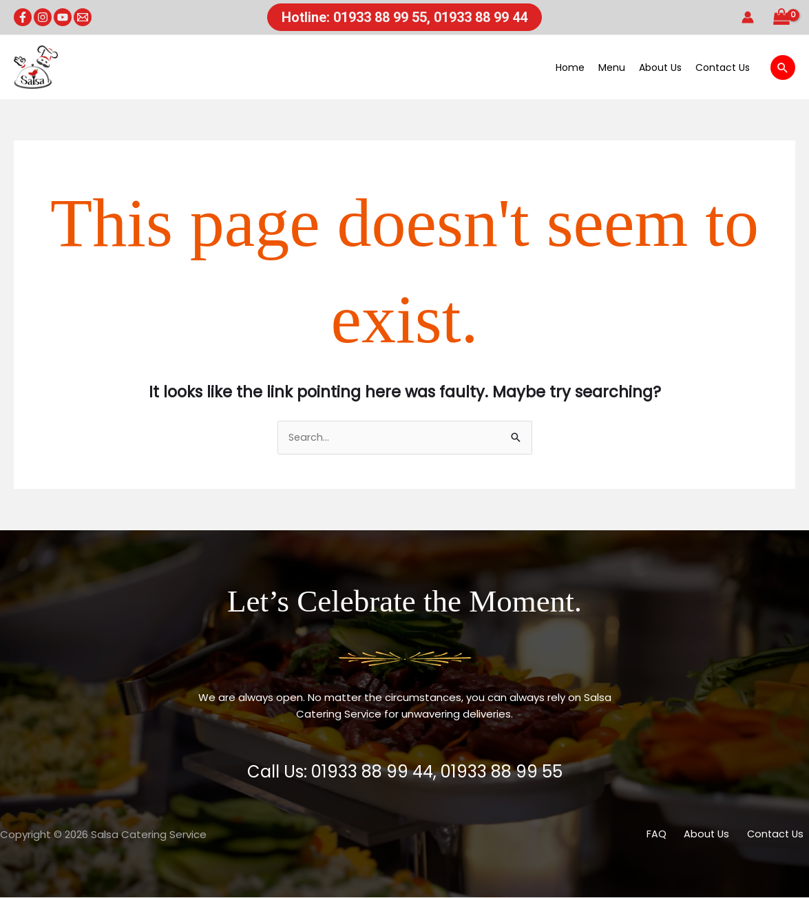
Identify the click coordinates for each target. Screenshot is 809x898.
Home (570, 67)
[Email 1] (83, 17)
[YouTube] (63, 17)
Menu (611, 67)
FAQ (672, 835)
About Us (660, 67)
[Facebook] (23, 17)
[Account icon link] (748, 17)
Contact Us (722, 67)
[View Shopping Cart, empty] (781, 17)
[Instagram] (43, 17)
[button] (404, 17)
